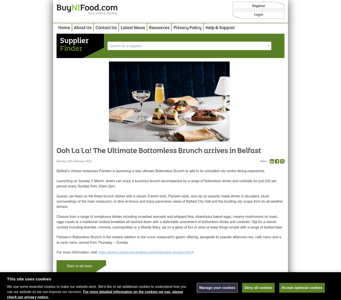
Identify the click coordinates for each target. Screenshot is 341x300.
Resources (159, 28)
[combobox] (189, 46)
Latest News (133, 28)
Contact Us (106, 28)
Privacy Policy (188, 28)
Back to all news (79, 266)
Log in (258, 15)
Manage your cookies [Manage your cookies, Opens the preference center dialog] (217, 289)
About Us (83, 28)
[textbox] (189, 46)
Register (258, 6)
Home (64, 28)
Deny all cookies (258, 289)
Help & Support (220, 28)
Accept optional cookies (302, 289)
